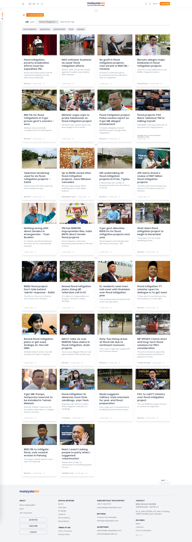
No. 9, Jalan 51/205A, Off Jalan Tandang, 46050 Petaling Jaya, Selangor (153, 512)
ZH (38, 4)
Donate (33, 532)
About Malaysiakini (27, 505)
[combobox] (67, 22)
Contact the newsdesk (106, 517)
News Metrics (63, 521)
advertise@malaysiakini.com (109, 530)
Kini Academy (64, 518)
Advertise (33, 520)
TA (42, 4)
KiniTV (60, 504)
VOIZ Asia (62, 507)
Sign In (155, 4)
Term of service (65, 531)
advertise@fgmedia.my (107, 534)
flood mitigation (48, 21)
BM (34, 4)
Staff (21, 509)
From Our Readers (143, 530)
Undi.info (62, 514)
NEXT (164, 480)
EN (30, 4)
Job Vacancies (25, 513)
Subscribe (165, 4)
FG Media (62, 511)
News (138, 523)
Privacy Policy (64, 534)
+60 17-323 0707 (104, 504)
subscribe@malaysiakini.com (109, 507)
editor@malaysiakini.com (108, 520)
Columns (140, 527)
